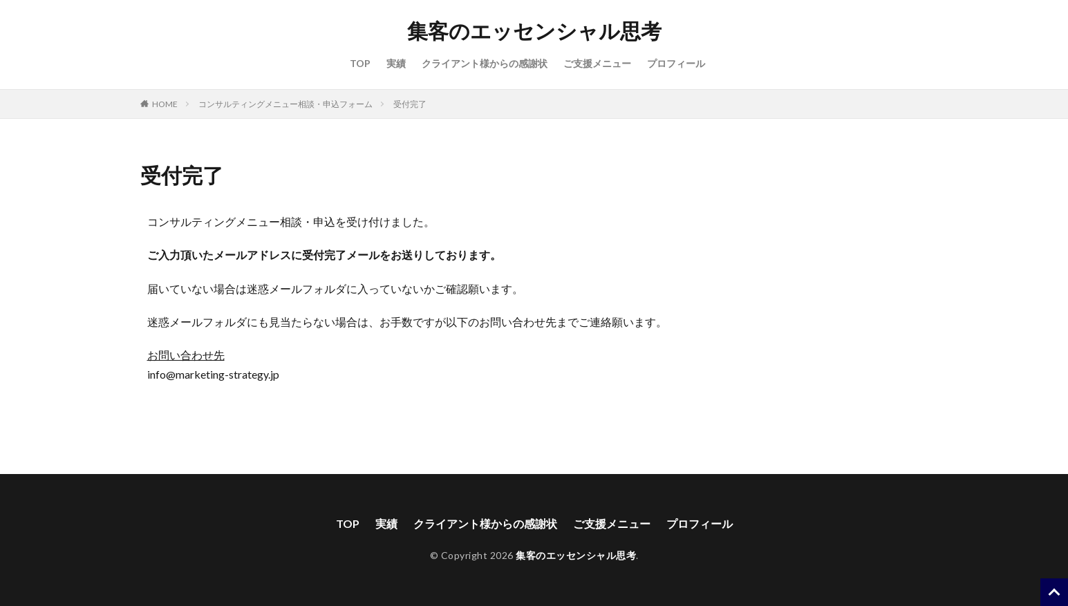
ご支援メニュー (597, 63)
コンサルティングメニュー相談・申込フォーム (285, 104)
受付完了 (410, 104)
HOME (165, 104)
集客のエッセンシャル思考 (534, 31)
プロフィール (676, 63)
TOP (360, 63)
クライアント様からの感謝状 (484, 63)
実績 (396, 63)
